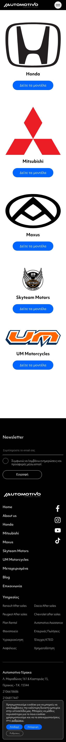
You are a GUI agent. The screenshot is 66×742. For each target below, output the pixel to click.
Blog (6, 577)
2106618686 (10, 691)
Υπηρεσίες (11, 597)
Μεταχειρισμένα (15, 568)
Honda (8, 524)
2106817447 (10, 698)
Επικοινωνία (12, 586)
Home (7, 507)
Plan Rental (10, 622)
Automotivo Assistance (48, 622)
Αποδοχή (14, 726)
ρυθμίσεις (18, 720)
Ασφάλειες (10, 648)
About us (10, 516)
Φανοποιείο (10, 631)
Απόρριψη (32, 726)
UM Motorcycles (16, 559)
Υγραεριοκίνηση (13, 639)
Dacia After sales (45, 605)
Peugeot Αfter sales (15, 614)
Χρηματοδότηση (44, 648)
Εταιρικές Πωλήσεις (47, 631)
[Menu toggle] (58, 5)
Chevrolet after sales (47, 614)
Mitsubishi (11, 533)
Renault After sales (15, 605)
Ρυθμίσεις (15, 733)
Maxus (8, 542)
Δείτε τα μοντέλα (33, 85)
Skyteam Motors (16, 551)
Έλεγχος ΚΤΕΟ (43, 639)
